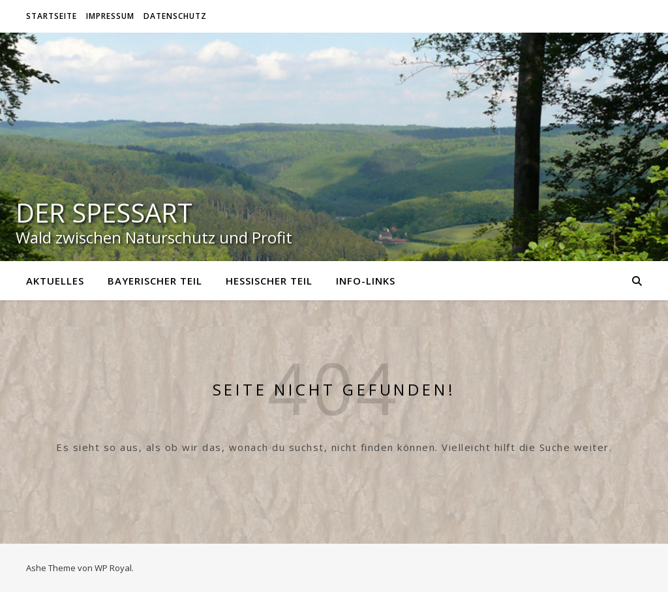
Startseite (51, 16)
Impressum (110, 16)
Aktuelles (55, 280)
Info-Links (365, 280)
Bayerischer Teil (155, 280)
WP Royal (113, 568)
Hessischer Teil (269, 280)
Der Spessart (104, 213)
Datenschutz (175, 16)
